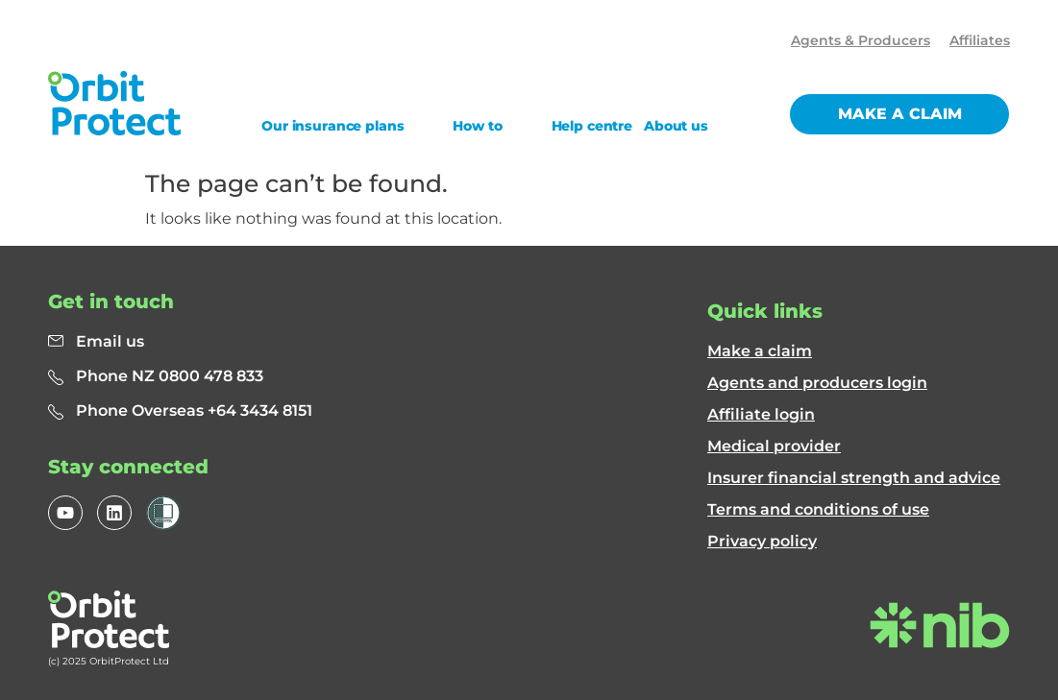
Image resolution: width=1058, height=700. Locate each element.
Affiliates (979, 40)
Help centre (592, 125)
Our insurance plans (332, 125)
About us (676, 125)
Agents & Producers (860, 40)
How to (477, 125)
